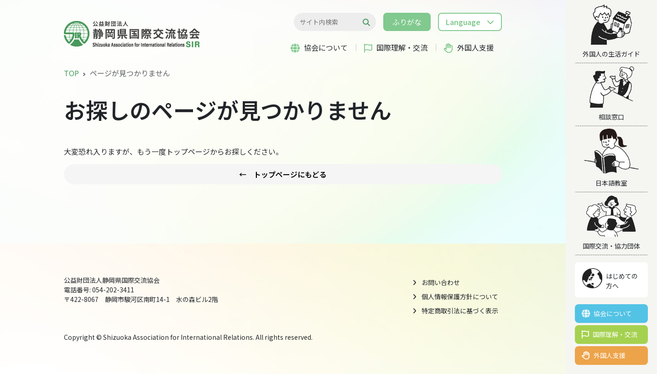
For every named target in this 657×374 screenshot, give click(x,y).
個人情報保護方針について (460, 296)
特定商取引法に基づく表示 (460, 310)
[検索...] (330, 21)
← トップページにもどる (283, 174)
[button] (470, 22)
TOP (71, 73)
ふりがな (407, 21)
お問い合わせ (441, 282)
